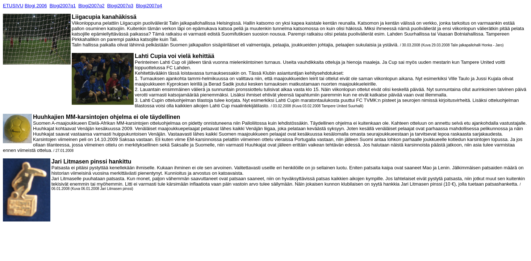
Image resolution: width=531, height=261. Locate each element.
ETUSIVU (13, 5)
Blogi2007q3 (120, 5)
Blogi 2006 (36, 5)
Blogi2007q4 (149, 5)
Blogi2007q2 (91, 5)
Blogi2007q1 (63, 5)
